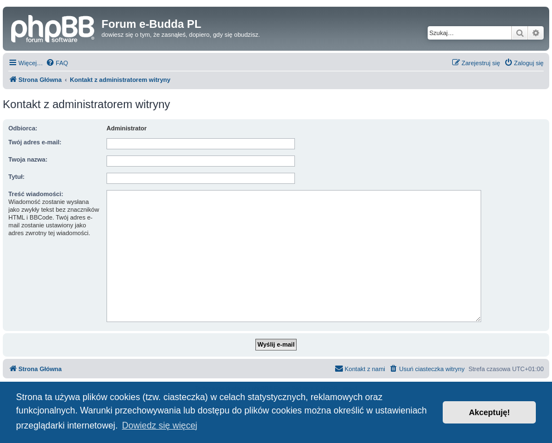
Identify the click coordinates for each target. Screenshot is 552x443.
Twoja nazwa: (27, 159)
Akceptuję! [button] (489, 412)
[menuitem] (57, 63)
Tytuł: (16, 176)
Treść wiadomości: (35, 194)
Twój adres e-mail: (34, 142)
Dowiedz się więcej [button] (159, 425)
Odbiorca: (22, 128)
